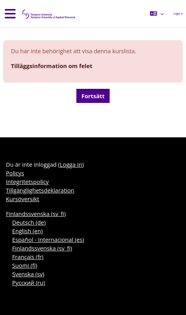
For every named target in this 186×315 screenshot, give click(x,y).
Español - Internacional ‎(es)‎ (48, 239)
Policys (15, 173)
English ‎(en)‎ (27, 231)
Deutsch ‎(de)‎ (29, 222)
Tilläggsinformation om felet (51, 66)
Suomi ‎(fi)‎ (24, 265)
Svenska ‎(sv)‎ (28, 274)
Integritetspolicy (27, 181)
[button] (157, 13)
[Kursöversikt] (48, 14)
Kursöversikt (22, 199)
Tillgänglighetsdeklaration (40, 190)
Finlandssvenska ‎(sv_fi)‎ (36, 214)
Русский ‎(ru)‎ (28, 282)
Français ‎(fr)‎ (27, 257)
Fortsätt (93, 96)
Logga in (178, 13)
